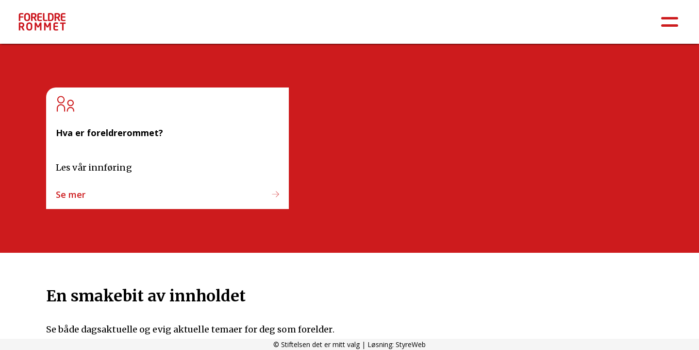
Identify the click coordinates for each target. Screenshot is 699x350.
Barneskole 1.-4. (442, 25)
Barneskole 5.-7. (516, 25)
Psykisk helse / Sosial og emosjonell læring (234, 25)
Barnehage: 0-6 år (363, 25)
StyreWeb (411, 344)
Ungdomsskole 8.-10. (601, 25)
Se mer (70, 194)
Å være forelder (109, 25)
